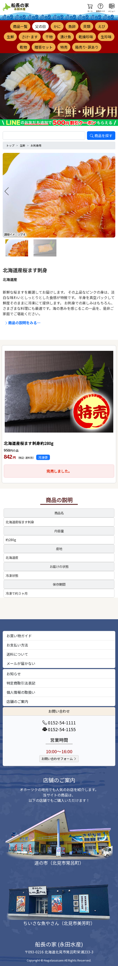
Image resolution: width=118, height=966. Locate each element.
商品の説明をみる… (22, 322)
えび (101, 26)
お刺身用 (36, 145)
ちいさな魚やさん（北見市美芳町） (59, 923)
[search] (44, 135)
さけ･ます (30, 36)
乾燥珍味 (86, 36)
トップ (10, 145)
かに (57, 26)
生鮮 (10, 36)
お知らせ (14, 673)
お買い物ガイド (19, 635)
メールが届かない (21, 663)
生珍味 (106, 36)
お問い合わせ (59, 711)
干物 (49, 36)
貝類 (86, 26)
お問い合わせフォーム (59, 758)
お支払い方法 (17, 645)
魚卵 (72, 26)
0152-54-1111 (59, 722)
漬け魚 (65, 36)
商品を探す (101, 135)
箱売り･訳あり (86, 47)
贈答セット (44, 47)
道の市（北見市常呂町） (59, 862)
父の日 (40, 26)
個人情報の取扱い (21, 692)
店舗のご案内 (17, 701)
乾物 (23, 47)
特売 (63, 47)
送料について (17, 654)
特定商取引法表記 (21, 683)
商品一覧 (20, 26)
